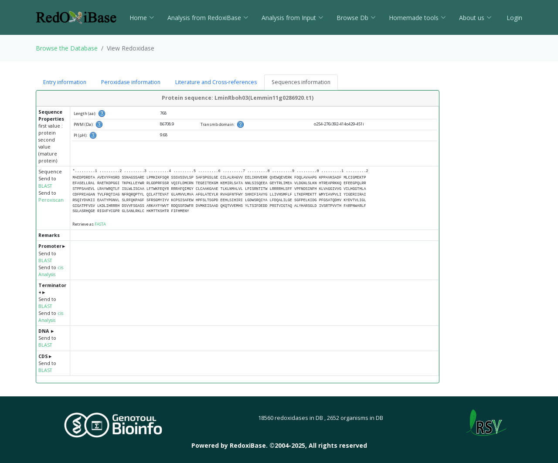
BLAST (45, 186)
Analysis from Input (292, 18)
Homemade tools (417, 18)
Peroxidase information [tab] (130, 82)
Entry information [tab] (64, 82)
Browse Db (356, 18)
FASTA (100, 224)
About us (475, 18)
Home (141, 18)
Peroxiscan (51, 200)
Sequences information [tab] (301, 82)
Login (513, 18)
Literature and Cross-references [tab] (216, 82)
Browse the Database (67, 48)
